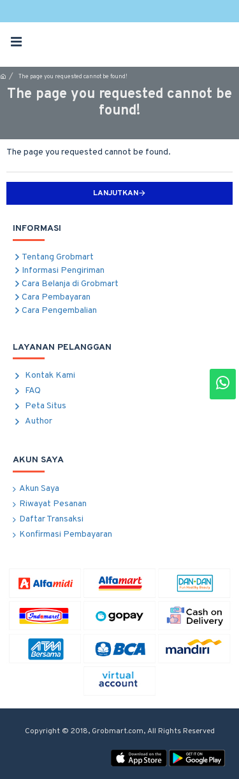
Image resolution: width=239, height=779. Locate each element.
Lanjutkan (115, 193)
